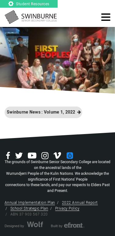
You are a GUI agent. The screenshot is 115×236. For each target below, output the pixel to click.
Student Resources (28, 4)
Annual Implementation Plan (30, 202)
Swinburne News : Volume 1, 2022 (44, 112)
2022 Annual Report (80, 202)
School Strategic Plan (29, 208)
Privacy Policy (67, 208)
